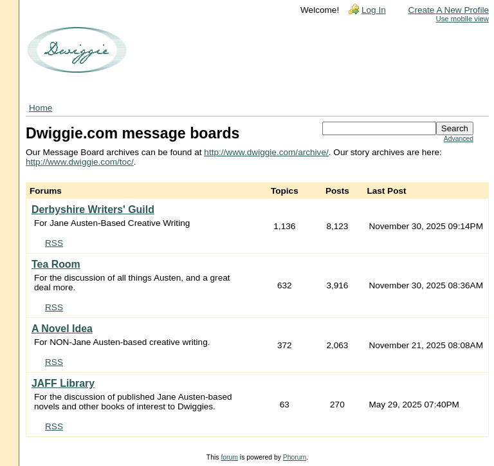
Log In (373, 10)
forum (229, 457)
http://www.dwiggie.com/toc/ (80, 162)
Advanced (458, 138)
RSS (54, 243)
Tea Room (56, 264)
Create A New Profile (448, 10)
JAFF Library (63, 383)
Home (40, 108)
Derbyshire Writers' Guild (93, 209)
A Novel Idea (62, 328)
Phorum (294, 457)
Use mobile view (462, 19)
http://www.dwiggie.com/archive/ (266, 152)
